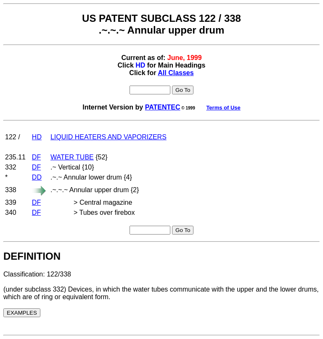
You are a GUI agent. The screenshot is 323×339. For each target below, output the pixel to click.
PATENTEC (162, 107)
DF (36, 157)
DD (37, 177)
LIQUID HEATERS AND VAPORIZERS (108, 137)
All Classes (175, 72)
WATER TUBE (72, 157)
